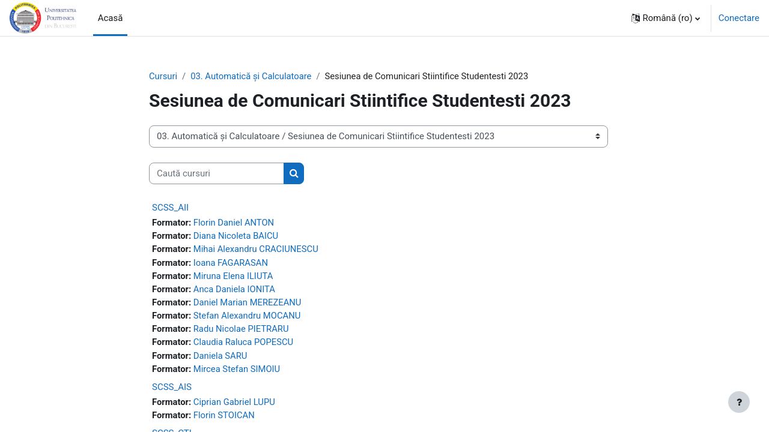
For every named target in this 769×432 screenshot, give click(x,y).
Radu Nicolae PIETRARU (242, 331)
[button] (665, 18)
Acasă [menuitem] (110, 18)
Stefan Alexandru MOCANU (248, 317)
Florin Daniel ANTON (235, 223)
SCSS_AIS (172, 390)
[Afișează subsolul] (739, 402)
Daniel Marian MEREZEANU (249, 304)
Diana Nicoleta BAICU (237, 236)
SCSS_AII (170, 208)
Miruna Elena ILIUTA (234, 277)
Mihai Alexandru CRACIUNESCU (257, 250)
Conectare (739, 18)
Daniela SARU (221, 358)
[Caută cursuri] (216, 174)
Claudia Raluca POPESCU (245, 344)
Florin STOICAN (225, 418)
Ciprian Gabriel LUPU (235, 405)
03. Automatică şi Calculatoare (252, 76)
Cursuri (163, 76)
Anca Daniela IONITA (235, 290)
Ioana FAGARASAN (232, 263)
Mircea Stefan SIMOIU (238, 371)
